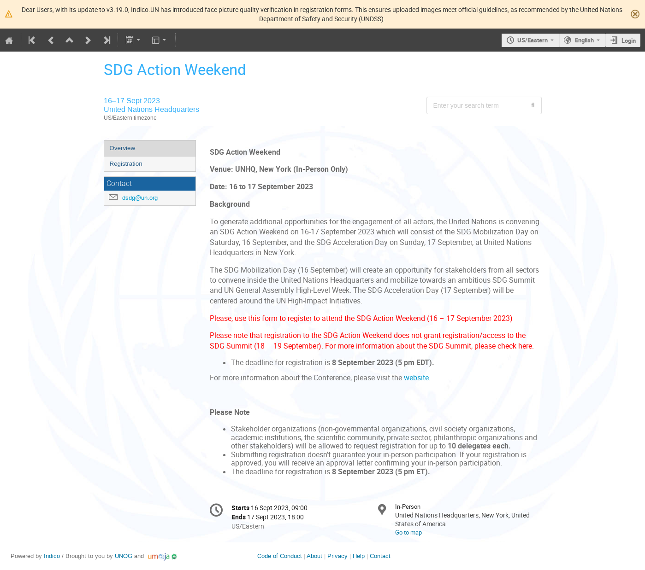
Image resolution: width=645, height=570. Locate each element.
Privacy (337, 556)
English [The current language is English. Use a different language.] (584, 40)
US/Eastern (532, 40)
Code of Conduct (279, 556)
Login (628, 40)
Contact (380, 556)
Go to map (408, 532)
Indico (52, 556)
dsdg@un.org (140, 198)
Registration (126, 163)
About (314, 556)
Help (359, 556)
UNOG (123, 556)
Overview (123, 148)
